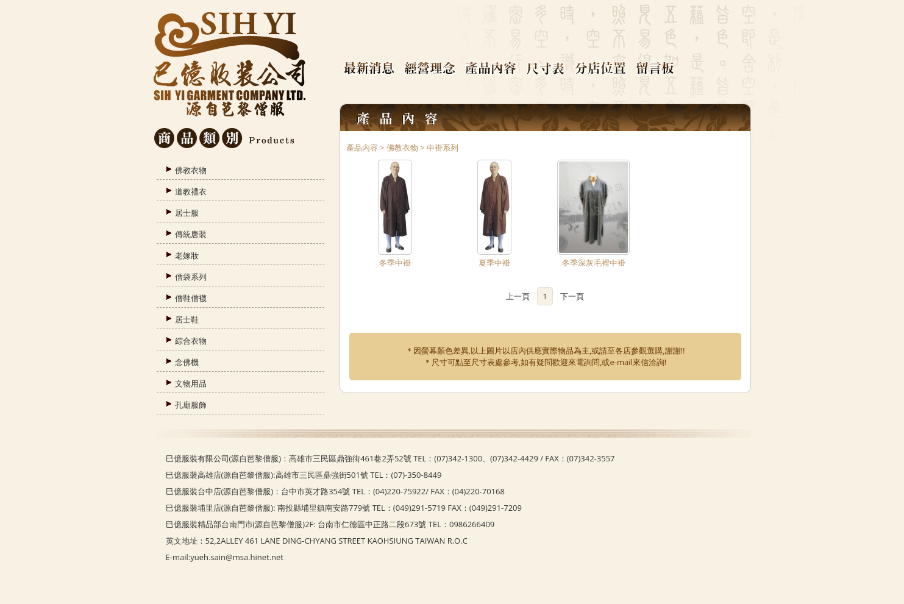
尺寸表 (549, 68)
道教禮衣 (191, 191)
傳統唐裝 (191, 234)
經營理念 (434, 68)
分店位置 (604, 68)
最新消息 (373, 68)
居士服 (187, 212)
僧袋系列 (191, 276)
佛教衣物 (191, 170)
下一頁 (572, 296)
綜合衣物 (191, 340)
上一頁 (518, 296)
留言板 (659, 68)
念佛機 (187, 362)
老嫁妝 (187, 255)
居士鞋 (187, 319)
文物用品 (191, 383)
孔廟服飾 (191, 404)
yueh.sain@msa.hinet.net (236, 557)
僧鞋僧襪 (191, 298)
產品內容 (494, 68)
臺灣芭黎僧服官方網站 (229, 65)
